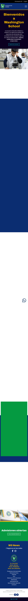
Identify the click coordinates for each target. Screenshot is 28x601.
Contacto (14, 584)
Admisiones (14, 579)
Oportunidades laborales (14, 583)
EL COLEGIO (14, 563)
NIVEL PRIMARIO (14, 566)
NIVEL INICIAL (14, 565)
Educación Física (14, 573)
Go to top (14, 599)
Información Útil (14, 581)
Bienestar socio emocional (14, 578)
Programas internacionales (14, 571)
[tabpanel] (14, 59)
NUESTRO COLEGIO (14, 44)
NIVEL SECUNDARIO (14, 568)
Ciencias (14, 574)
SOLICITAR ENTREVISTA (14, 534)
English (25, 1)
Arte (14, 576)
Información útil (18, 1)
